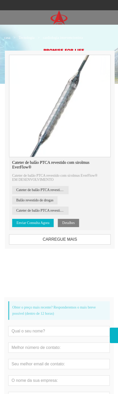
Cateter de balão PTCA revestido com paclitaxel (45, 190)
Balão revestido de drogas (37, 200)
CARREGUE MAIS (62, 239)
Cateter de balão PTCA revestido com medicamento (45, 210)
